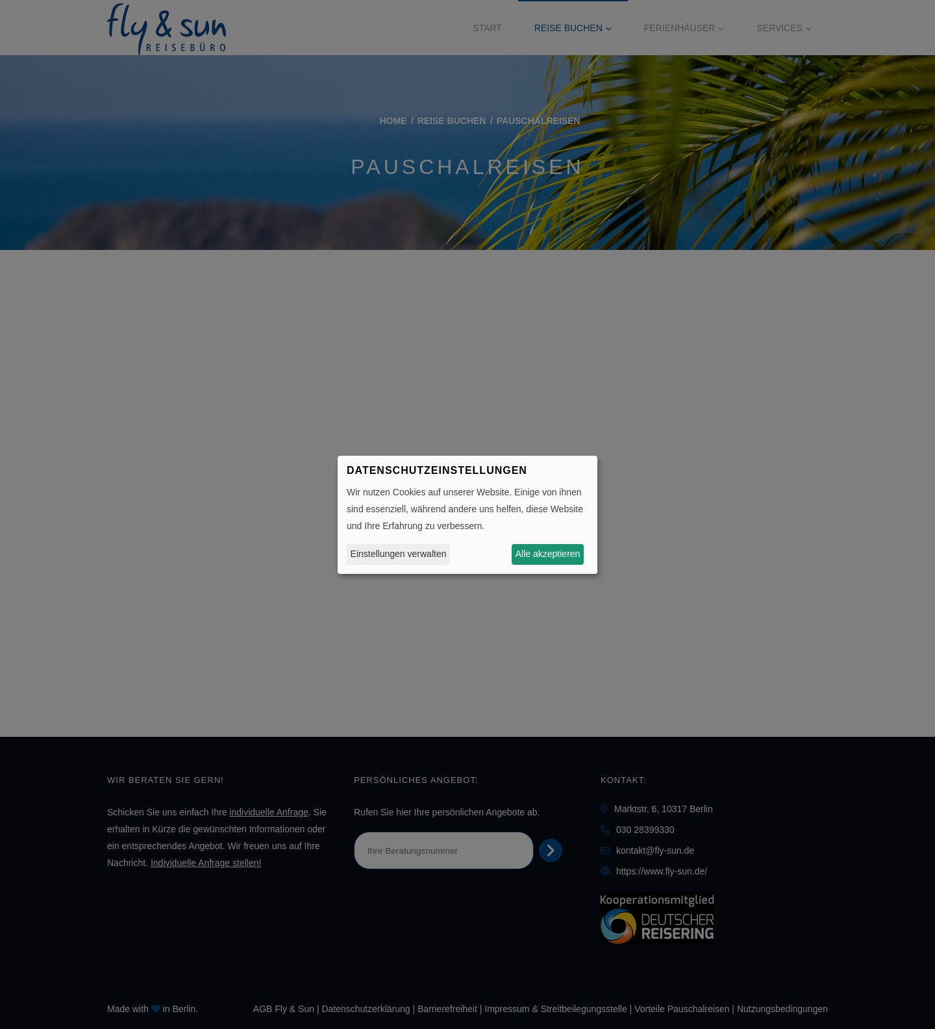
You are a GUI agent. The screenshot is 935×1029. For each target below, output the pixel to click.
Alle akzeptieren (548, 554)
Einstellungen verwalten (399, 554)
